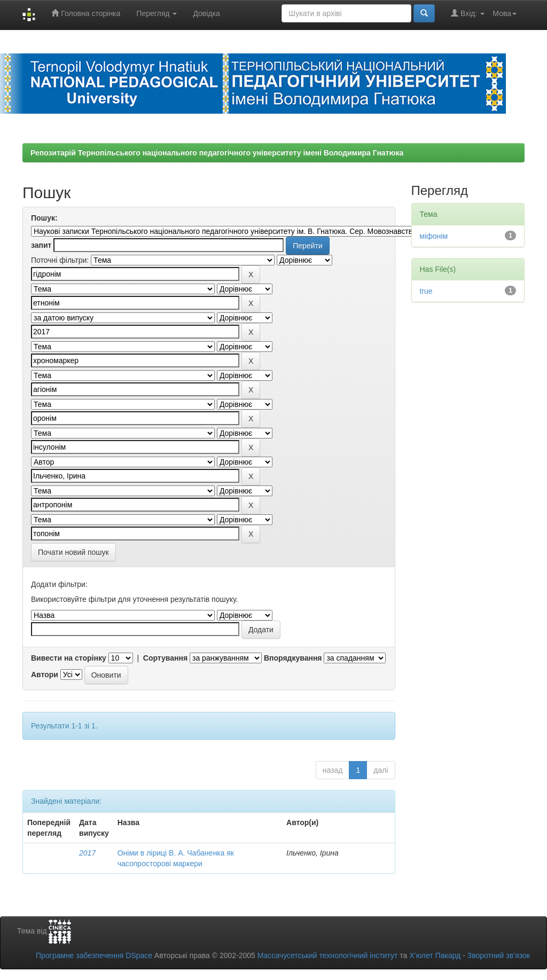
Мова (505, 13)
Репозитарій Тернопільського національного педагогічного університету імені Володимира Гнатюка (216, 152)
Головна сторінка (85, 13)
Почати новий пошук (73, 552)
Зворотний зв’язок (498, 955)
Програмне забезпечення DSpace (94, 955)
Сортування (165, 658)
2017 (87, 853)
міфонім (434, 236)
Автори (44, 674)
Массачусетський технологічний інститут (327, 955)
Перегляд (156, 13)
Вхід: (468, 13)
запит (41, 245)
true (426, 291)
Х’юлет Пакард (434, 955)
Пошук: (44, 218)
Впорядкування (293, 658)
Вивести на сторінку (68, 658)
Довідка (206, 13)
